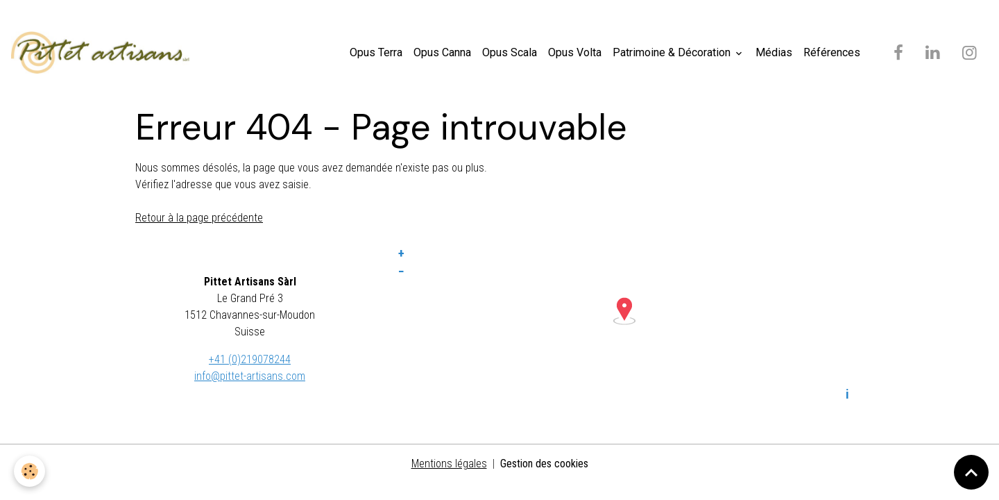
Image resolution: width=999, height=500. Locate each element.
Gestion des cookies (544, 463)
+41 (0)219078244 (250, 359)
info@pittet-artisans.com (249, 376)
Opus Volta (574, 52)
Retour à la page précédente (199, 217)
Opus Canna (442, 52)
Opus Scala (509, 52)
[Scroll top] (971, 472)
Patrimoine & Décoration (673, 52)
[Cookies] (29, 471)
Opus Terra (376, 52)
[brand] (103, 52)
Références (831, 52)
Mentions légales (449, 463)
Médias (773, 52)
